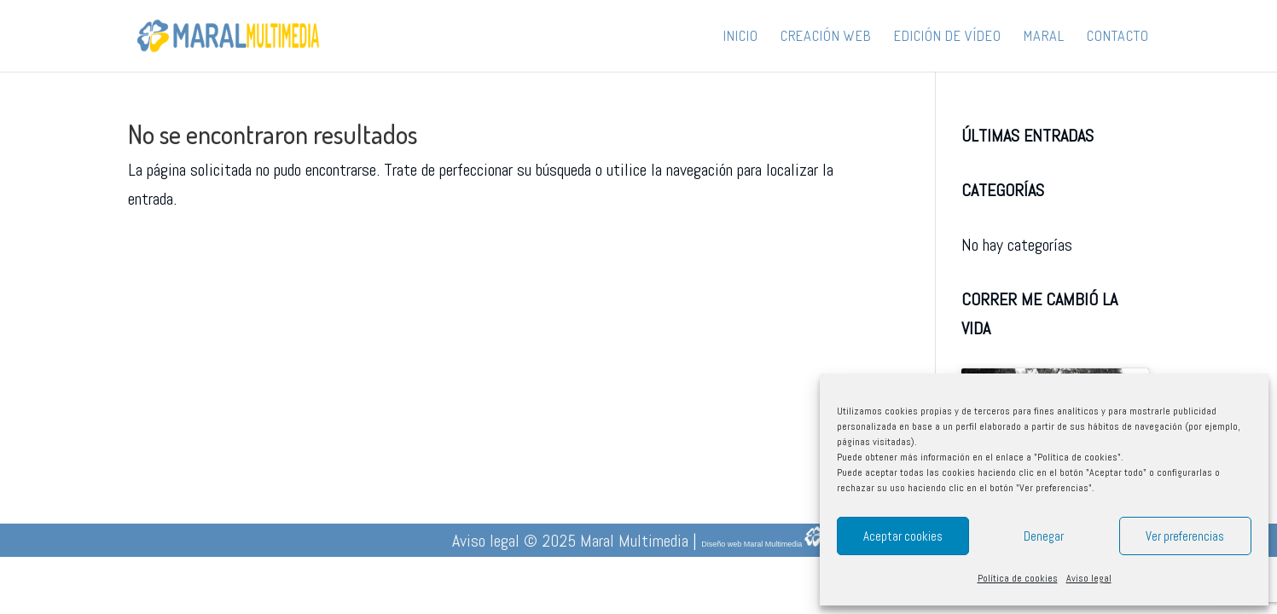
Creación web (826, 37)
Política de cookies (1018, 578)
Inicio (740, 37)
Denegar (1044, 536)
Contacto (1118, 37)
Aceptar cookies (903, 536)
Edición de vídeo (947, 37)
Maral (1044, 37)
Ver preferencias (1185, 536)
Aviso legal (1089, 578)
